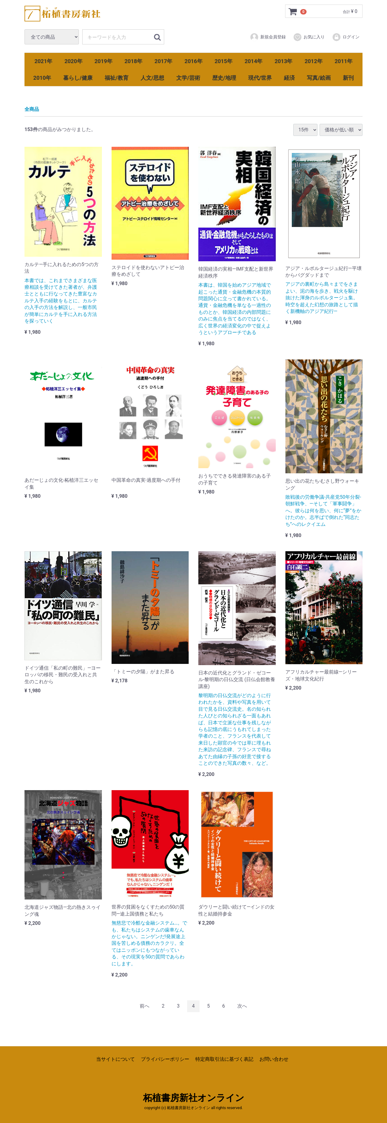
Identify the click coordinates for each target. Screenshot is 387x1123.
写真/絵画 (319, 78)
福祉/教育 (116, 78)
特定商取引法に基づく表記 (224, 1059)
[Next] (242, 1006)
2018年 (133, 61)
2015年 (224, 61)
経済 (289, 78)
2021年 (43, 61)
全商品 (31, 109)
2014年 (253, 61)
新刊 (348, 78)
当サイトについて (115, 1059)
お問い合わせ (273, 1059)
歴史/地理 (224, 78)
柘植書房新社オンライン (193, 1097)
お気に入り (309, 37)
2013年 (283, 61)
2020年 (73, 61)
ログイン (345, 37)
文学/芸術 (188, 78)
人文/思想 (152, 78)
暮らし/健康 (78, 78)
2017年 (163, 61)
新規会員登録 (268, 37)
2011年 (344, 61)
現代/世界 (260, 78)
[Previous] (144, 1006)
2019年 (103, 61)
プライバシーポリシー (165, 1059)
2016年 (193, 61)
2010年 (42, 78)
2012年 (313, 61)
